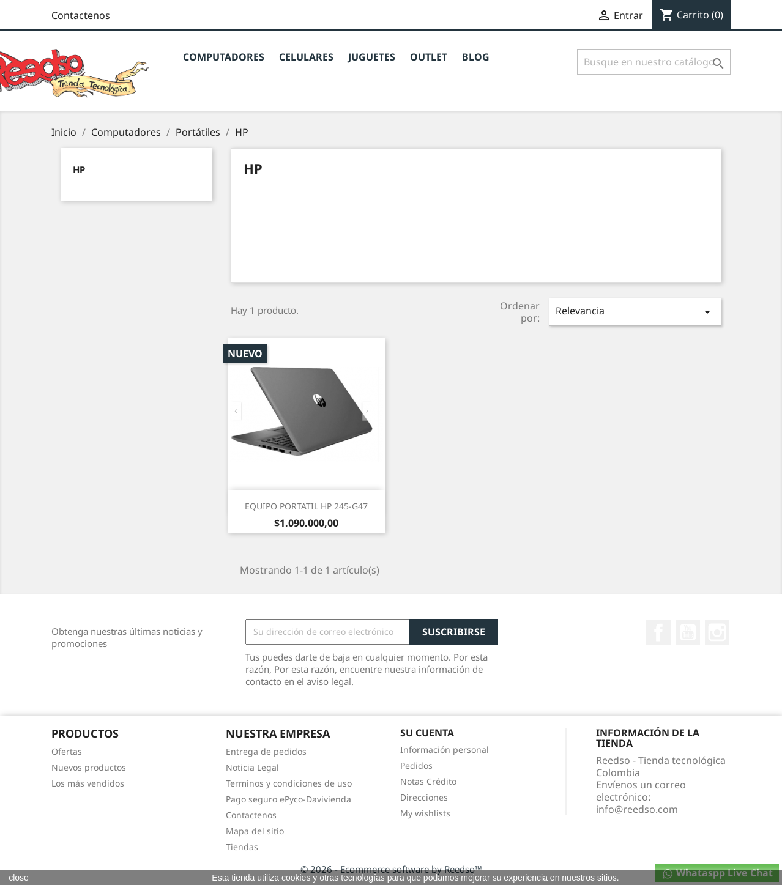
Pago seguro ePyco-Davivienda (288, 799)
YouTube (688, 632)
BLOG (476, 57)
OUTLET (428, 57)
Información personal (444, 749)
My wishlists (425, 813)
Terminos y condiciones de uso (289, 783)
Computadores (223, 57)
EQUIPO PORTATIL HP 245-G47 (306, 506)
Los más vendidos (87, 783)
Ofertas (66, 751)
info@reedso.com (637, 809)
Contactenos (80, 15)
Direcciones (424, 797)
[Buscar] (654, 62)
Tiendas (242, 847)
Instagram (717, 632)
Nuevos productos (88, 767)
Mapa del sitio (255, 831)
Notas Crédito (428, 781)
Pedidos (416, 765)
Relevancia (635, 311)
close (19, 878)
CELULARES (306, 57)
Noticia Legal (252, 767)
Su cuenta (427, 732)
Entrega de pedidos (266, 751)
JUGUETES (371, 57)
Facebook (658, 632)
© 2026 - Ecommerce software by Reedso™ (391, 869)
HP (79, 169)
